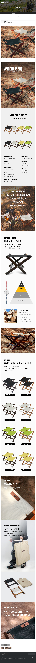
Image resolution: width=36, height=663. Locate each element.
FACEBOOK (30, 657)
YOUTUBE (32, 657)
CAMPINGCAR (22, 13)
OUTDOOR (17, 13)
